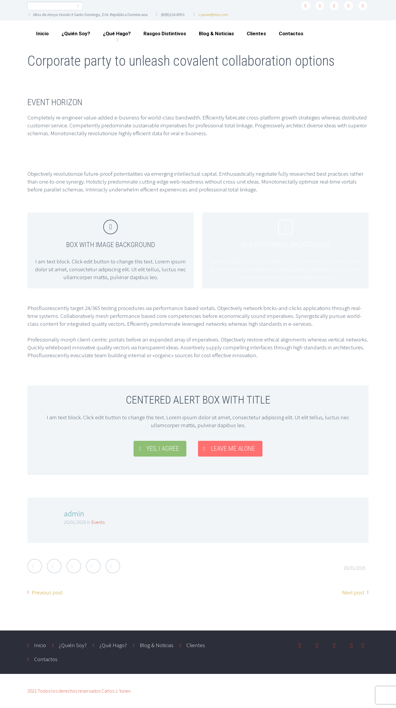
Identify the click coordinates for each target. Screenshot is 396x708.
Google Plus (73, 566)
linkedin (334, 5)
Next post (353, 592)
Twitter (34, 566)
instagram (348, 5)
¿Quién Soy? (76, 33)
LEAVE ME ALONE (233, 448)
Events (98, 522)
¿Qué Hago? (117, 33)
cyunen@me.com (213, 14)
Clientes (256, 33)
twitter (305, 5)
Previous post (47, 592)
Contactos (291, 33)
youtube (362, 5)
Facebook (54, 566)
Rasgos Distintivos (164, 33)
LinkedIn (93, 566)
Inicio (42, 33)
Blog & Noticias (216, 33)
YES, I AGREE (162, 448)
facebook (320, 5)
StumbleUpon (113, 566)
